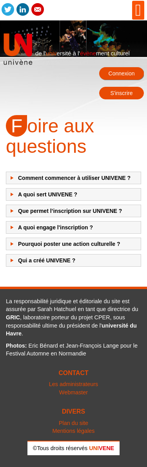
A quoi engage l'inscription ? (55, 227)
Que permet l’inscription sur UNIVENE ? (70, 211)
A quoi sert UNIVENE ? (47, 194)
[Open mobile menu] (138, 10)
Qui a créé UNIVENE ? (46, 260)
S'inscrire (121, 93)
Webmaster (73, 392)
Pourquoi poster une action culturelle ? (69, 244)
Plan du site (73, 423)
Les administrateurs (73, 384)
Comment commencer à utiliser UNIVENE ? (74, 178)
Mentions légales (74, 431)
